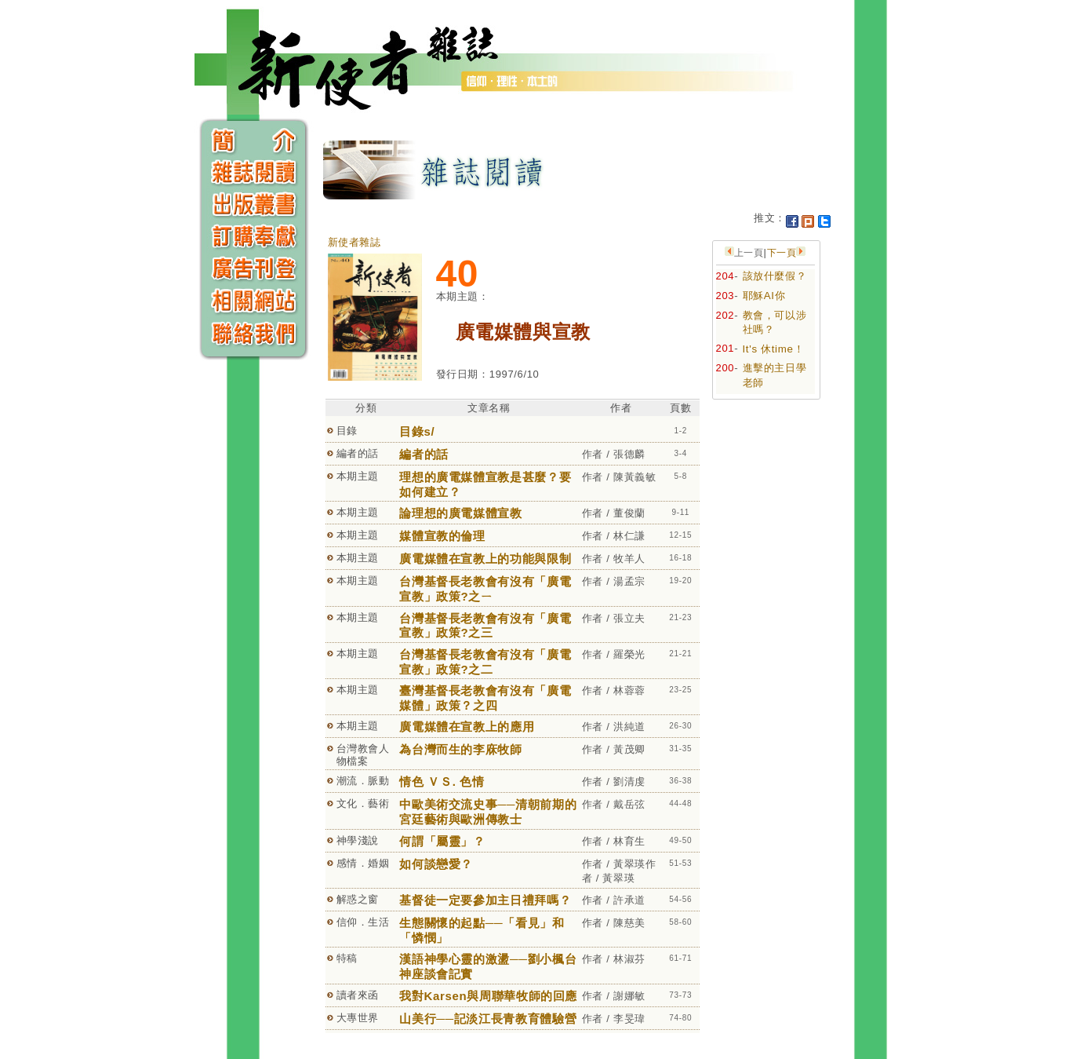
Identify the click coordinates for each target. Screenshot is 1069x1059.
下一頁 (782, 252)
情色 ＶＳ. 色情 (441, 781)
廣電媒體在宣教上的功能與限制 (485, 558)
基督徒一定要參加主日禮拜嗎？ (485, 900)
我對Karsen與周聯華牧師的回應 (488, 995)
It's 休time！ (774, 349)
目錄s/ (417, 431)
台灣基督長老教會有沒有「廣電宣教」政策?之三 (485, 626)
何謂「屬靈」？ (442, 841)
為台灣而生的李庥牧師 (460, 749)
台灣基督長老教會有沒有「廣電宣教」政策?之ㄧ (485, 589)
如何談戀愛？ (436, 864)
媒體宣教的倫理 (442, 535)
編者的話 (424, 454)
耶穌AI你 (764, 295)
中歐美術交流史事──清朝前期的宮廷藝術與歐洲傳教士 (487, 812)
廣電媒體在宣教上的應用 (466, 726)
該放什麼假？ (775, 276)
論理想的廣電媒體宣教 (460, 513)
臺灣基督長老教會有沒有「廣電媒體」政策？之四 (485, 698)
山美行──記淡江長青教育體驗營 (487, 1018)
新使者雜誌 (354, 242)
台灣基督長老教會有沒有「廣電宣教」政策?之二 (485, 662)
